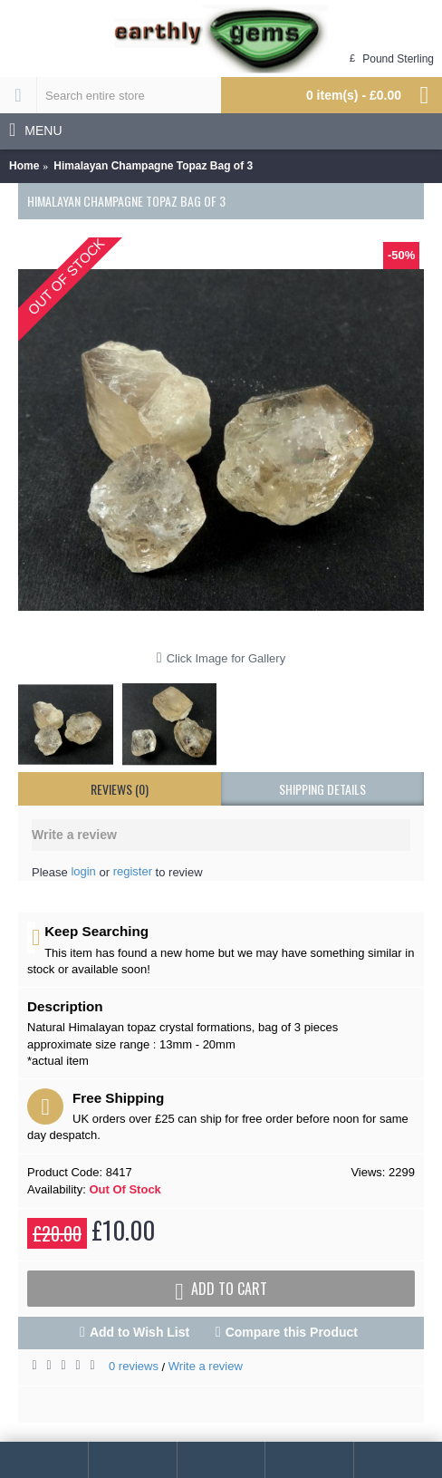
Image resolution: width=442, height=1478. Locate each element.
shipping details (322, 788)
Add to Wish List (139, 1332)
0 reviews (134, 1366)
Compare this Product (292, 1332)
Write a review (205, 1366)
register (132, 871)
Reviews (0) (120, 788)
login (83, 871)
